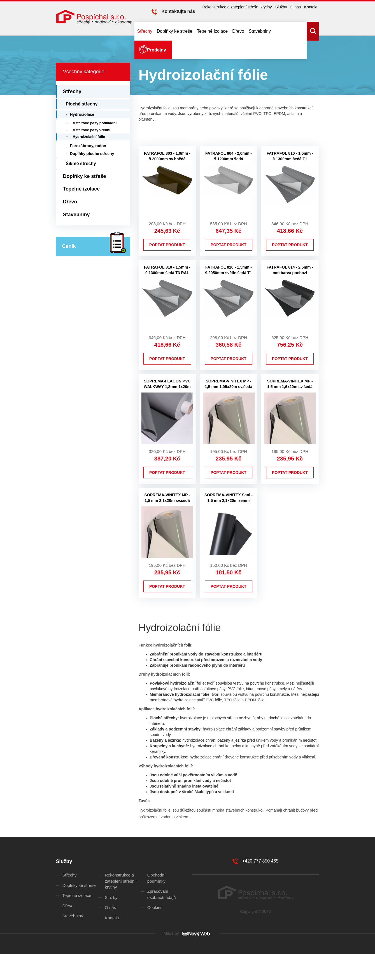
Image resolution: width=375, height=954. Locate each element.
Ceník (69, 246)
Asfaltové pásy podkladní (95, 123)
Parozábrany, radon (88, 146)
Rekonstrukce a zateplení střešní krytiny (237, 7)
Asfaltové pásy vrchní (91, 130)
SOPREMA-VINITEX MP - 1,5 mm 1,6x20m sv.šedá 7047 (290, 386)
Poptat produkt (167, 245)
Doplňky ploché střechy (92, 153)
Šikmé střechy (81, 163)
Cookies (154, 907)
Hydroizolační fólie (89, 137)
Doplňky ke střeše (174, 31)
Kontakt (310, 7)
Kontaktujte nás (178, 11)
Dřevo (238, 31)
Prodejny (156, 50)
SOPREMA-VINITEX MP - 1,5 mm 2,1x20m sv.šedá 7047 (167, 500)
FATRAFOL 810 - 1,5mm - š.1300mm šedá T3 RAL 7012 (167, 273)
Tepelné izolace (212, 31)
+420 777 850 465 (260, 861)
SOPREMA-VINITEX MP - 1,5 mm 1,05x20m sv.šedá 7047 (228, 386)
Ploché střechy (82, 104)
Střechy (144, 31)
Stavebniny (260, 31)
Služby (281, 7)
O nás (295, 7)
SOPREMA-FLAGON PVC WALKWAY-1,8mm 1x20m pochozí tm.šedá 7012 (167, 386)
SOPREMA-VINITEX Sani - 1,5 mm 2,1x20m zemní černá (228, 500)
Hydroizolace (82, 114)
